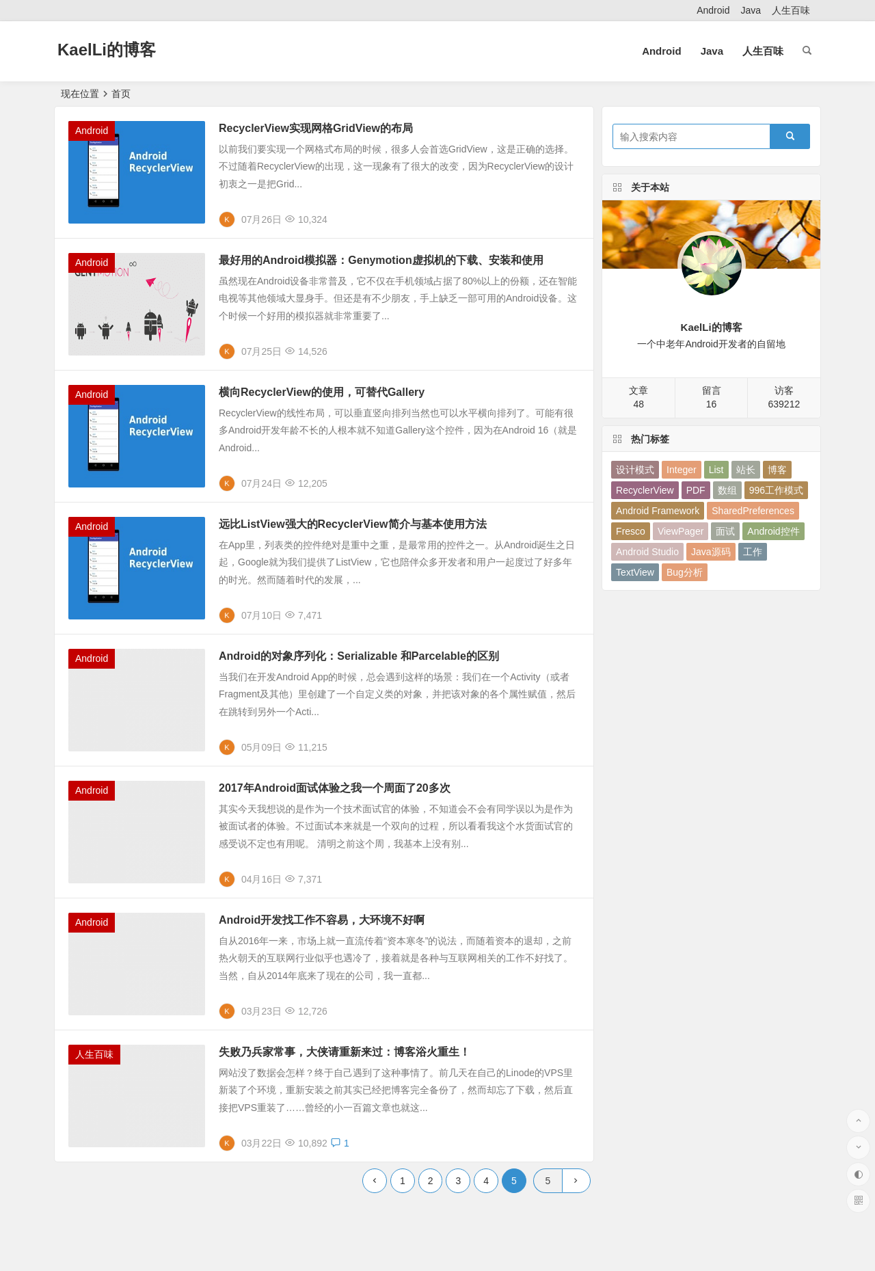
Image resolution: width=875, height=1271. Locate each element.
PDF (695, 490)
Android (713, 10)
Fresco (630, 531)
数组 (727, 490)
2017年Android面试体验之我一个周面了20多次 (334, 788)
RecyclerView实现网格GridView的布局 (316, 128)
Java (750, 10)
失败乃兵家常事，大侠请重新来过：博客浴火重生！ (344, 1052)
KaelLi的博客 (106, 49)
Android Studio (647, 551)
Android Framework (657, 510)
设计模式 (635, 469)
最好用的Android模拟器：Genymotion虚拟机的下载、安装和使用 (381, 260)
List (716, 469)
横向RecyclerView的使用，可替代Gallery (322, 392)
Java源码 (711, 551)
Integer (682, 469)
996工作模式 (776, 490)
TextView (635, 572)
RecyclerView (645, 490)
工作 (752, 551)
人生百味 (791, 10)
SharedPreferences (753, 510)
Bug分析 (685, 572)
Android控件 (773, 531)
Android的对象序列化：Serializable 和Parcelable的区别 (359, 656)
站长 (745, 469)
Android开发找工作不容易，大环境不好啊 (322, 920)
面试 (725, 531)
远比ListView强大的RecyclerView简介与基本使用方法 (353, 524)
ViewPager (680, 531)
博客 (777, 469)
